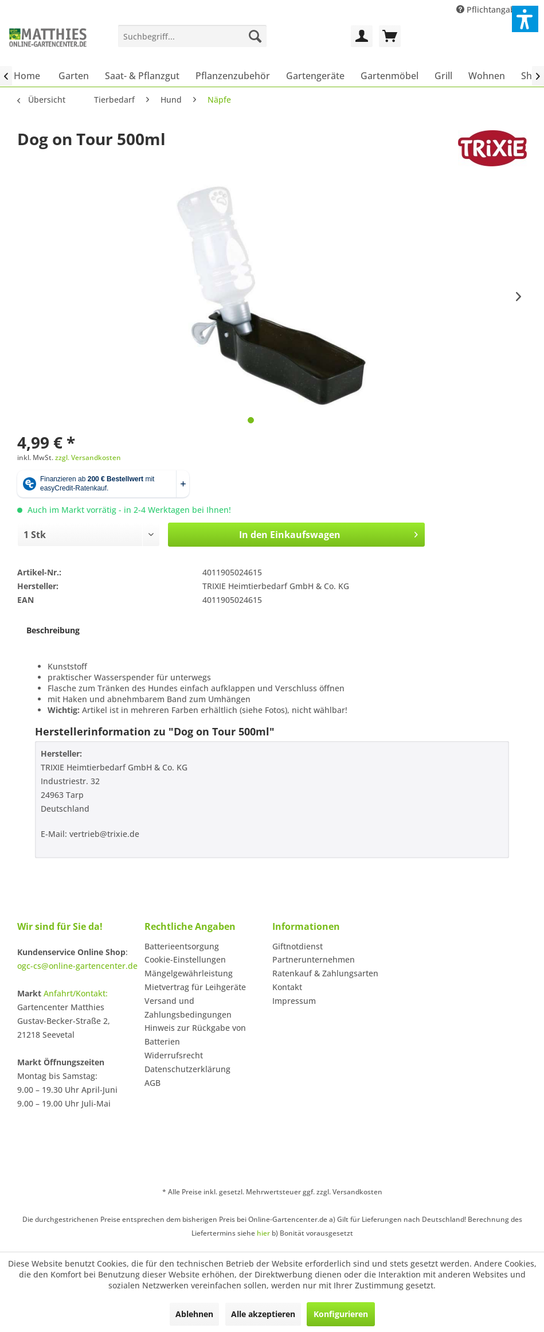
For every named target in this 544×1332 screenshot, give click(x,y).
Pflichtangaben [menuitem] (491, 9)
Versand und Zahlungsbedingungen (188, 1007)
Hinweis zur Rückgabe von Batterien (195, 1034)
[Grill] (443, 76)
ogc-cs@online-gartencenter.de (77, 965)
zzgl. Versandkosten (88, 457)
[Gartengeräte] (315, 76)
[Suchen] (255, 36)
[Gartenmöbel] (389, 76)
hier (263, 1233)
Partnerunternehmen (313, 959)
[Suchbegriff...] (192, 36)
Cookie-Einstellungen (185, 959)
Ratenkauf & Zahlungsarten (325, 973)
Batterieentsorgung (181, 946)
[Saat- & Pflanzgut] (142, 76)
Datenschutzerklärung (187, 1069)
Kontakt (287, 987)
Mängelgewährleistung (188, 973)
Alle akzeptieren (263, 1313)
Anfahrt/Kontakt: (76, 993)
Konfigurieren (341, 1313)
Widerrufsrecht (173, 1055)
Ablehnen (194, 1313)
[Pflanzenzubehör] (232, 76)
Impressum (294, 1000)
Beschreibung (53, 630)
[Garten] (73, 76)
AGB (152, 1082)
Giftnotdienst (297, 946)
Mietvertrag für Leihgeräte (195, 987)
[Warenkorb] (389, 36)
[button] (525, 19)
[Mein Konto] (361, 36)
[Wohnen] (486, 76)
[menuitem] (192, 36)
